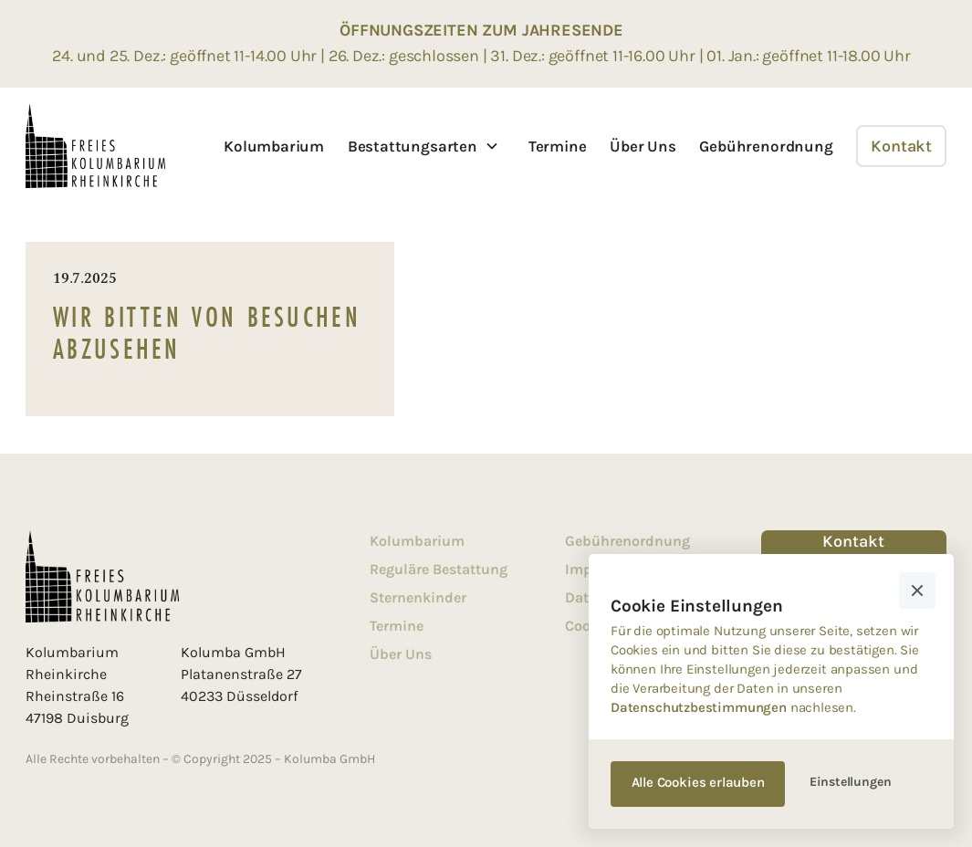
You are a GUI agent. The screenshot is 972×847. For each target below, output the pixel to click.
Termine (557, 146)
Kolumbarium (274, 146)
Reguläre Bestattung (438, 569)
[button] (423, 146)
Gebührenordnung (765, 146)
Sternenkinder (418, 597)
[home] (95, 145)
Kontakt (901, 146)
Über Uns (643, 146)
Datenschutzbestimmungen (699, 707)
